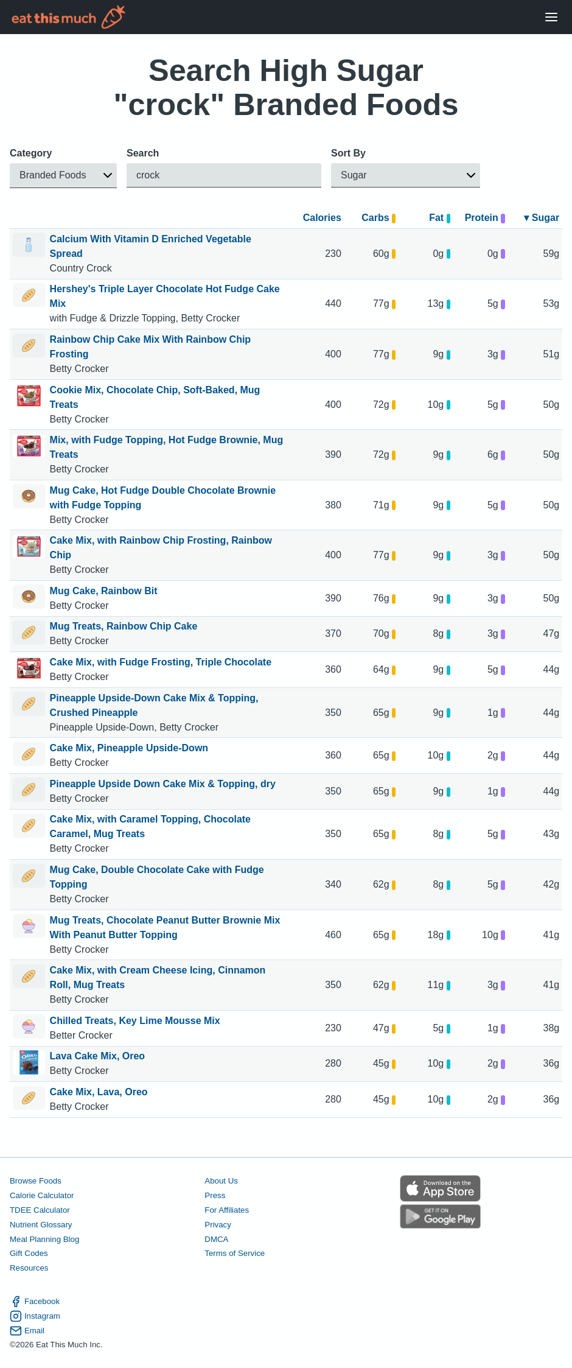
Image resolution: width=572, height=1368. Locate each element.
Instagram (35, 1316)
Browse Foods (35, 1180)
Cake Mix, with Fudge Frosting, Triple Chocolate (160, 662)
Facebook (35, 1302)
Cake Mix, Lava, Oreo (99, 1092)
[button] (63, 175)
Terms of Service (234, 1253)
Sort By (348, 153)
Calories (322, 217)
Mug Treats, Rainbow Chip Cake (124, 626)
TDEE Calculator (40, 1210)
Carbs (378, 217)
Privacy (217, 1224)
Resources (29, 1267)
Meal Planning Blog (44, 1238)
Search (143, 153)
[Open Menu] (551, 17)
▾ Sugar (541, 217)
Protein (485, 217)
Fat (439, 217)
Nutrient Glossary (41, 1224)
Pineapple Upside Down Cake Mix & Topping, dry (163, 784)
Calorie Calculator (42, 1195)
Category (31, 153)
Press (214, 1195)
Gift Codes (29, 1253)
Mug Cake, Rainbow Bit (104, 591)
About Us (221, 1180)
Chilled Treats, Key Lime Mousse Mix (135, 1020)
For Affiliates (226, 1210)
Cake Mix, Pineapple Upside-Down (129, 748)
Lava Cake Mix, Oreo (97, 1056)
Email (27, 1330)
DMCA (216, 1238)
